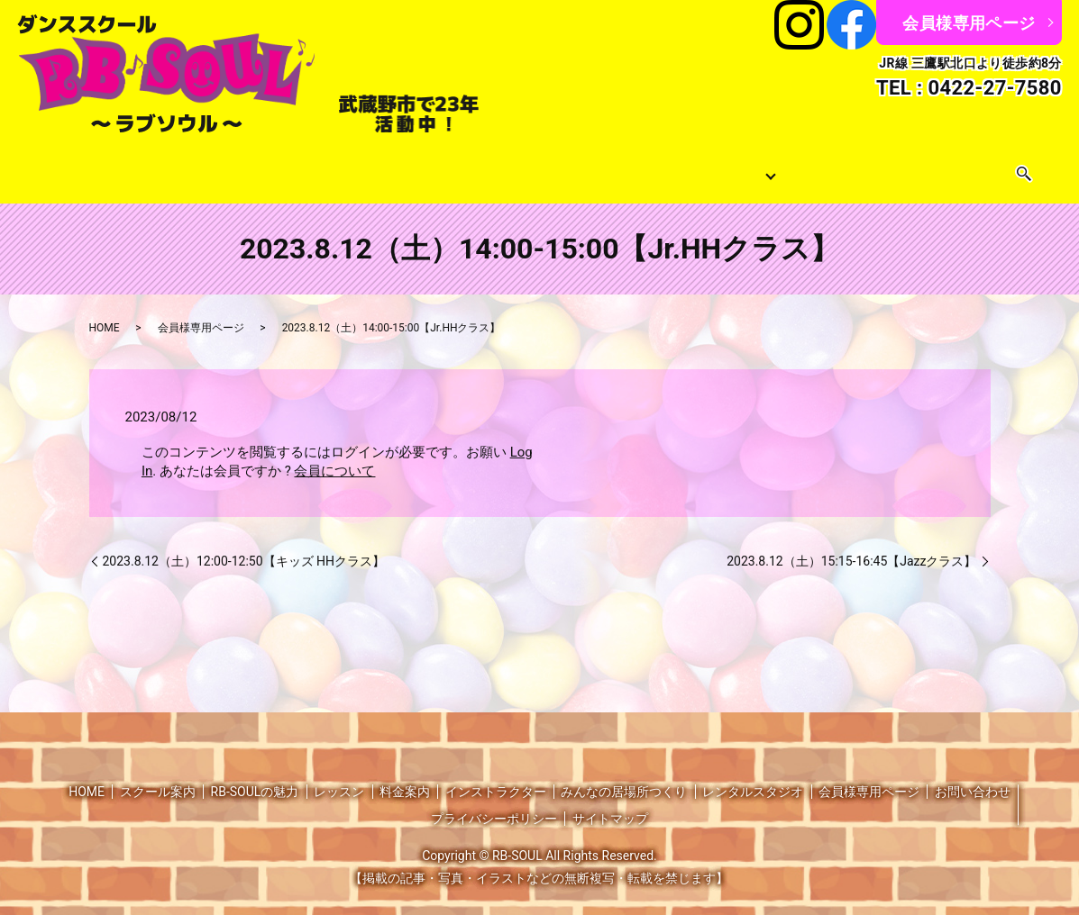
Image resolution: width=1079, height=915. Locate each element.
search (973, 167)
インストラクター (549, 167)
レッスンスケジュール (360, 167)
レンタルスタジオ (814, 167)
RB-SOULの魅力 (255, 777)
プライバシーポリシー (494, 804)
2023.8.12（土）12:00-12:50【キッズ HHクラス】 (244, 546)
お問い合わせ (916, 167)
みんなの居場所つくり (676, 167)
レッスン (259, 167)
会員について (334, 456)
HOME (116, 167)
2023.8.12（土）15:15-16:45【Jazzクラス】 (851, 546)
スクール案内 (184, 167)
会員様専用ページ (968, 23)
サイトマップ (610, 804)
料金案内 (461, 167)
